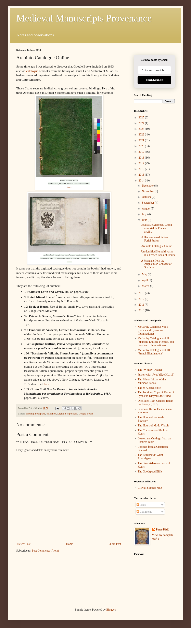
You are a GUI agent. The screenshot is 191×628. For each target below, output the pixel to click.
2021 (142, 140)
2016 (142, 169)
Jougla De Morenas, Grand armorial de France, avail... (156, 228)
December (148, 185)
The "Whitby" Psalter (150, 369)
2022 (142, 134)
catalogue (32, 71)
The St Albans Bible (149, 387)
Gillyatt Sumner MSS (150, 487)
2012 (142, 299)
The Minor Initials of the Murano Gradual (152, 381)
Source (69, 187)
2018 (142, 157)
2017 (142, 163)
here (46, 384)
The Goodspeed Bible (150, 471)
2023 (142, 128)
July (144, 214)
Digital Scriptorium (67, 413)
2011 (142, 304)
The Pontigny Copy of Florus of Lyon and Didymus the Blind (156, 394)
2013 (142, 293)
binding (30, 413)
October (147, 197)
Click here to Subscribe (154, 80)
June (145, 219)
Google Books (86, 413)
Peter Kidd (162, 529)
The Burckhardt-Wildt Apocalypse (150, 456)
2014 (142, 180)
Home (69, 543)
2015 (142, 174)
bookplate (40, 413)
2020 (142, 146)
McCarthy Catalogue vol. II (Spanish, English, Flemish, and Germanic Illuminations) (156, 342)
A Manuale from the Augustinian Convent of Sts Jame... (156, 264)
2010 (142, 310)
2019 (142, 151)
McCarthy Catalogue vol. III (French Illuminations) (154, 352)
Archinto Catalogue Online (156, 246)
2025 (142, 117)
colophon (51, 413)
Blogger (110, 609)
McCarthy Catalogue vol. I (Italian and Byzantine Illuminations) (153, 330)
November (148, 191)
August (146, 208)
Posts (141, 504)
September (148, 202)
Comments (144, 511)
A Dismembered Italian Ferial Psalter (154, 239)
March (146, 286)
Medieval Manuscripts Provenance (84, 18)
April (145, 280)
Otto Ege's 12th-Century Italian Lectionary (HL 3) (156, 402)
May (145, 274)
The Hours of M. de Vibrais (153, 425)
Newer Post (23, 543)
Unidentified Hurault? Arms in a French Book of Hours (158, 253)
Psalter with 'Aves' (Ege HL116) (156, 374)
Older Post (115, 543)
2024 (142, 123)
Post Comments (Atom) (45, 550)
